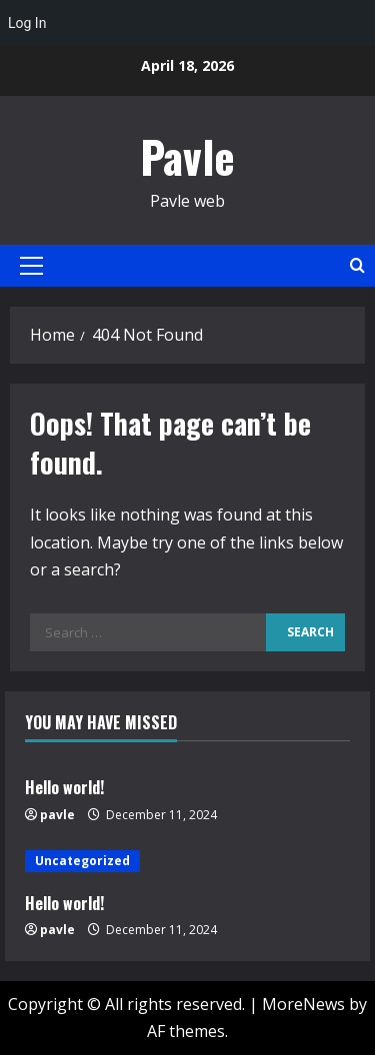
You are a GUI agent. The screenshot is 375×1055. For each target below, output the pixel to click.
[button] (31, 266)
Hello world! (64, 787)
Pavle (187, 156)
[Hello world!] (187, 861)
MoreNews (303, 1004)
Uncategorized (82, 860)
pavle (57, 814)
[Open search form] (357, 265)
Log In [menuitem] (27, 23)
